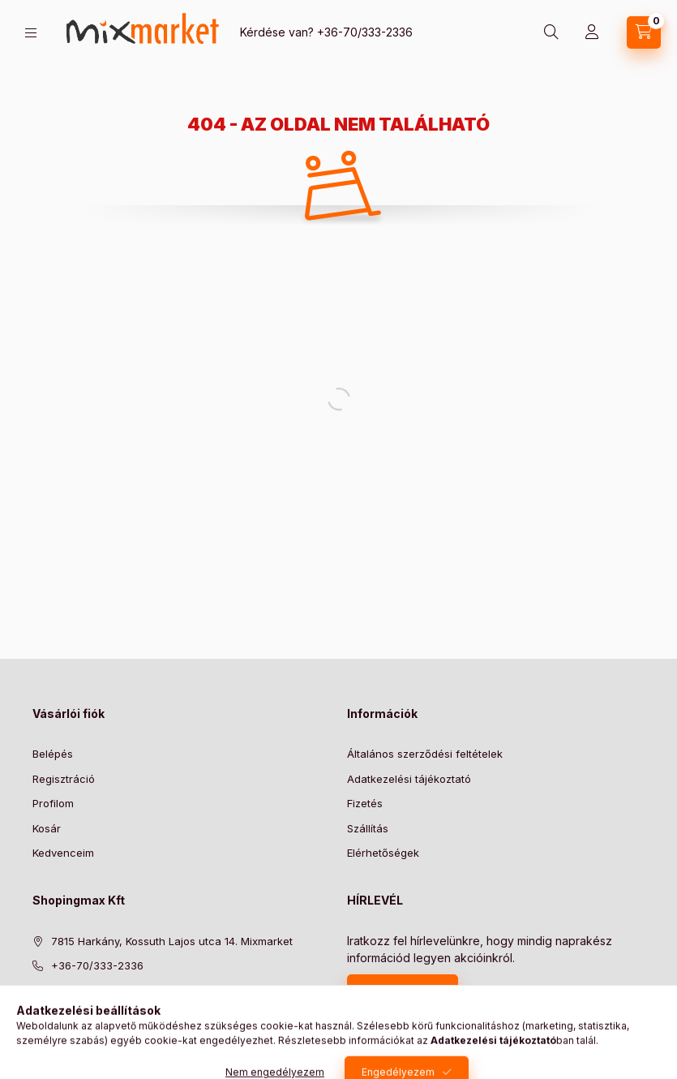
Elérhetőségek (383, 852)
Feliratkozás (394, 990)
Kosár (46, 828)
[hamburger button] (30, 33)
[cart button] (644, 32)
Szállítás (367, 828)
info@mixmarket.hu (99, 990)
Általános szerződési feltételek (425, 753)
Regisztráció (63, 778)
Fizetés (365, 803)
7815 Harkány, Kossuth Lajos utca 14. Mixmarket (172, 941)
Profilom (53, 803)
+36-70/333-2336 (365, 32)
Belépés (52, 753)
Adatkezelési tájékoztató (409, 778)
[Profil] (592, 32)
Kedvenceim (63, 852)
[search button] (551, 32)
